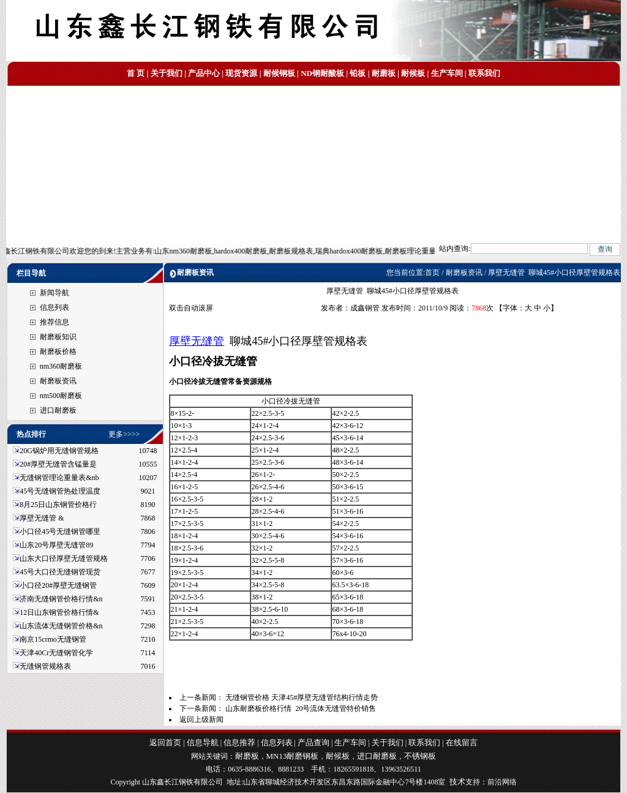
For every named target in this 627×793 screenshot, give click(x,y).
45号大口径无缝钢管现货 (60, 572)
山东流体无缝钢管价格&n (61, 626)
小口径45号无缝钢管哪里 (60, 531)
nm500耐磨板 (61, 395)
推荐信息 (54, 322)
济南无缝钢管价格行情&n (61, 599)
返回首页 (165, 742)
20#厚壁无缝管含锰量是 (58, 464)
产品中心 (204, 73)
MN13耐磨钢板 (292, 756)
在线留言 (462, 742)
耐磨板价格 (58, 351)
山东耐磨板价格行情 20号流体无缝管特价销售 (300, 708)
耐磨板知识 (58, 337)
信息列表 (54, 307)
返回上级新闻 (201, 719)
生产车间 (447, 73)
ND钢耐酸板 (322, 73)
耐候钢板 (279, 73)
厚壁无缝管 (196, 341)
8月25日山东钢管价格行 (58, 504)
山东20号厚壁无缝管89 (56, 545)
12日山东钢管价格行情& (59, 612)
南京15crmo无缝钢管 (53, 639)
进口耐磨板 (58, 410)
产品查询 (313, 742)
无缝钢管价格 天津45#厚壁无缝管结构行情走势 (301, 697)
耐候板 (413, 73)
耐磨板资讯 (58, 381)
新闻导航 (54, 292)
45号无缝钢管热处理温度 (60, 491)
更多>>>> (124, 434)
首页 (432, 272)
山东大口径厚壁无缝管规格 (64, 558)
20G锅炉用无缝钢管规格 (59, 450)
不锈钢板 (420, 756)
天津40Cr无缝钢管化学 (56, 652)
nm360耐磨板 (61, 366)
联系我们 (484, 73)
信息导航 (203, 742)
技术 (457, 781)
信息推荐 (239, 742)
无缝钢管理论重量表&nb (59, 477)
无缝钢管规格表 (46, 666)
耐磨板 (384, 73)
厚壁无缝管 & (42, 518)
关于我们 (166, 73)
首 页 (136, 73)
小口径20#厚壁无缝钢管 (58, 585)
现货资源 (241, 73)
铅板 (358, 73)
